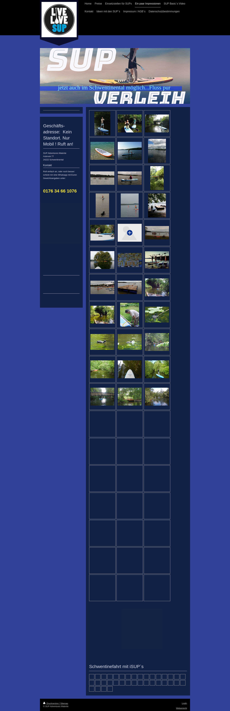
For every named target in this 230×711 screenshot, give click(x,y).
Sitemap (64, 703)
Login (184, 703)
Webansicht (181, 708)
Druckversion (51, 703)
